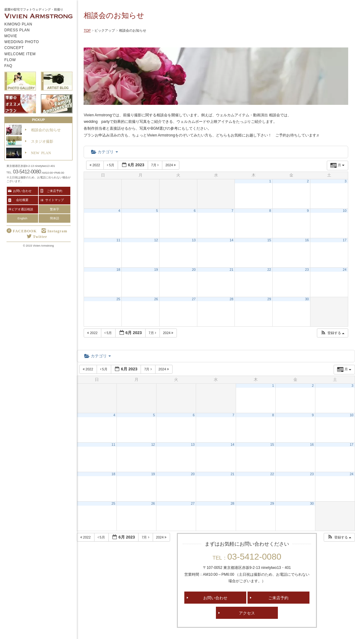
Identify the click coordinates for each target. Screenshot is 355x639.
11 (118, 240)
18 (118, 269)
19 (156, 269)
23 (307, 269)
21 (231, 269)
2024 (171, 165)
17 (345, 240)
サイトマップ (54, 199)
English (22, 218)
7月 (155, 165)
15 (269, 240)
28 (231, 299)
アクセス (247, 613)
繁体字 (54, 209)
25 (118, 299)
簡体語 (54, 218)
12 (156, 240)
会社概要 (22, 199)
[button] (332, 333)
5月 (111, 165)
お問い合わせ (215, 598)
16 (307, 240)
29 (269, 299)
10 (345, 210)
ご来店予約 (278, 598)
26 (156, 299)
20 (194, 269)
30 (307, 299)
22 (269, 269)
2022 (95, 165)
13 (194, 240)
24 (345, 269)
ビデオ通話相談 (22, 209)
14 (231, 240)
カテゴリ (104, 152)
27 (194, 299)
